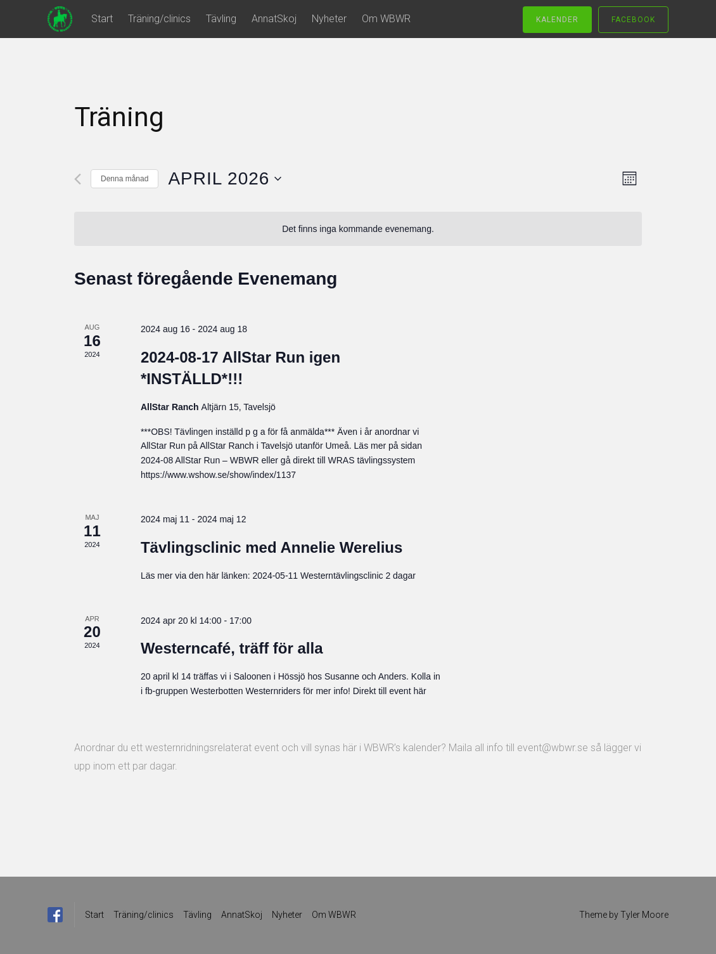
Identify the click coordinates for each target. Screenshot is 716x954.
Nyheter (329, 19)
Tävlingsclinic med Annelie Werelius (271, 547)
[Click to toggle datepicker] (224, 178)
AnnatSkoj (274, 19)
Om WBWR (386, 19)
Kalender (557, 19)
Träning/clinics (159, 19)
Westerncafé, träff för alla (232, 648)
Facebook (633, 19)
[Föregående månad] (77, 179)
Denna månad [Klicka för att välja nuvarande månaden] (124, 178)
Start (102, 19)
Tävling (221, 19)
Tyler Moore (644, 915)
